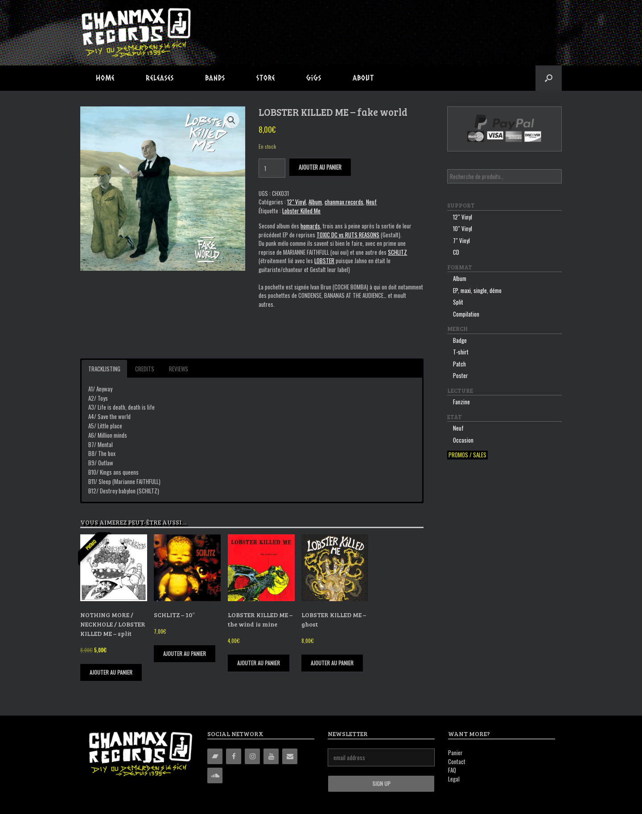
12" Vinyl (296, 201)
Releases (160, 77)
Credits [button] (144, 368)
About (363, 77)
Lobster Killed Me (301, 210)
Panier (455, 752)
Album (315, 201)
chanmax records (344, 201)
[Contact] (289, 756)
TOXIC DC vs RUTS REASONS (348, 234)
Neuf (371, 201)
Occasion (463, 439)
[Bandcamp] (214, 756)
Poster (460, 375)
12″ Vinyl (462, 216)
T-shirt (461, 351)
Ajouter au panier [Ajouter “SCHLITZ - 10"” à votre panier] (184, 653)
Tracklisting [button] (104, 368)
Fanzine (461, 401)
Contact (456, 761)
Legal (454, 778)
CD (456, 252)
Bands (215, 77)
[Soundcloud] (214, 775)
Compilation (466, 313)
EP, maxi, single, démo (477, 290)
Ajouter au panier (320, 167)
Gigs (313, 77)
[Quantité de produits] (272, 168)
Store (265, 77)
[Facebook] (233, 756)
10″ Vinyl (462, 228)
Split (458, 301)
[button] (548, 78)
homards (310, 225)
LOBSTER (324, 260)
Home (105, 77)
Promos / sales (467, 455)
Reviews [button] (178, 368)
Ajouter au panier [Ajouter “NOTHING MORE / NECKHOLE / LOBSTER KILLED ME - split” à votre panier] (111, 672)
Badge (460, 340)
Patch (459, 363)
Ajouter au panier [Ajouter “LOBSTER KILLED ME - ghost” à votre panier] (332, 663)
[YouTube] (271, 756)
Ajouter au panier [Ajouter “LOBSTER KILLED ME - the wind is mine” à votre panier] (258, 663)
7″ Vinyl (461, 240)
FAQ (452, 769)
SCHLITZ (397, 252)
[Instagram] (252, 756)
